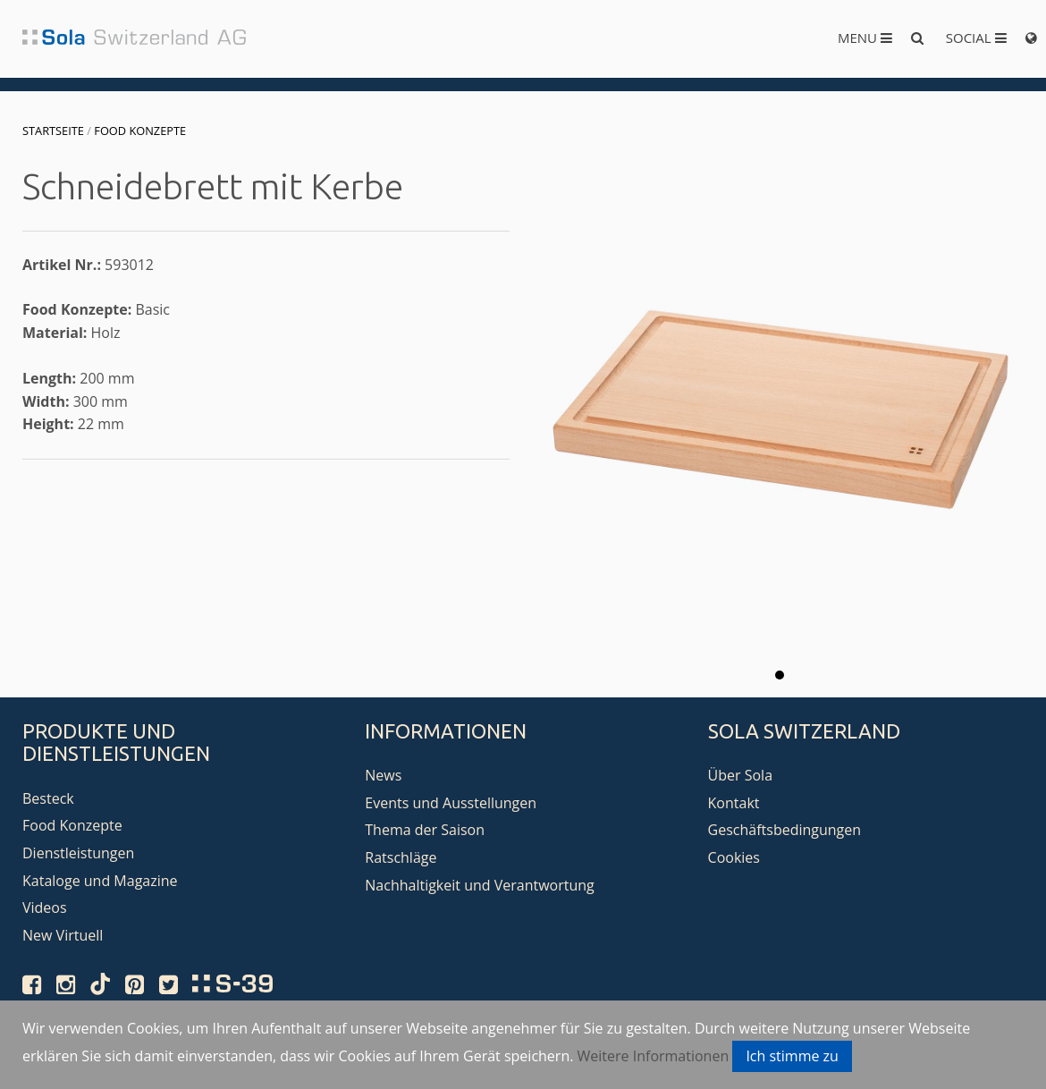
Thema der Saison (425, 830)
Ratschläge (400, 857)
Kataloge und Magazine (100, 881)
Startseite (53, 130)
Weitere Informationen (654, 1056)
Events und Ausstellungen (450, 803)
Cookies (734, 857)
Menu (865, 37)
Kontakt (734, 803)
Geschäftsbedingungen (785, 830)
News (383, 775)
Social (976, 37)
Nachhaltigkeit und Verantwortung (480, 885)
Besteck (48, 798)
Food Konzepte (140, 130)
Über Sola (740, 775)
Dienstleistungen (78, 853)
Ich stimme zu (792, 1056)
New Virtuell (62, 935)
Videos (44, 907)
